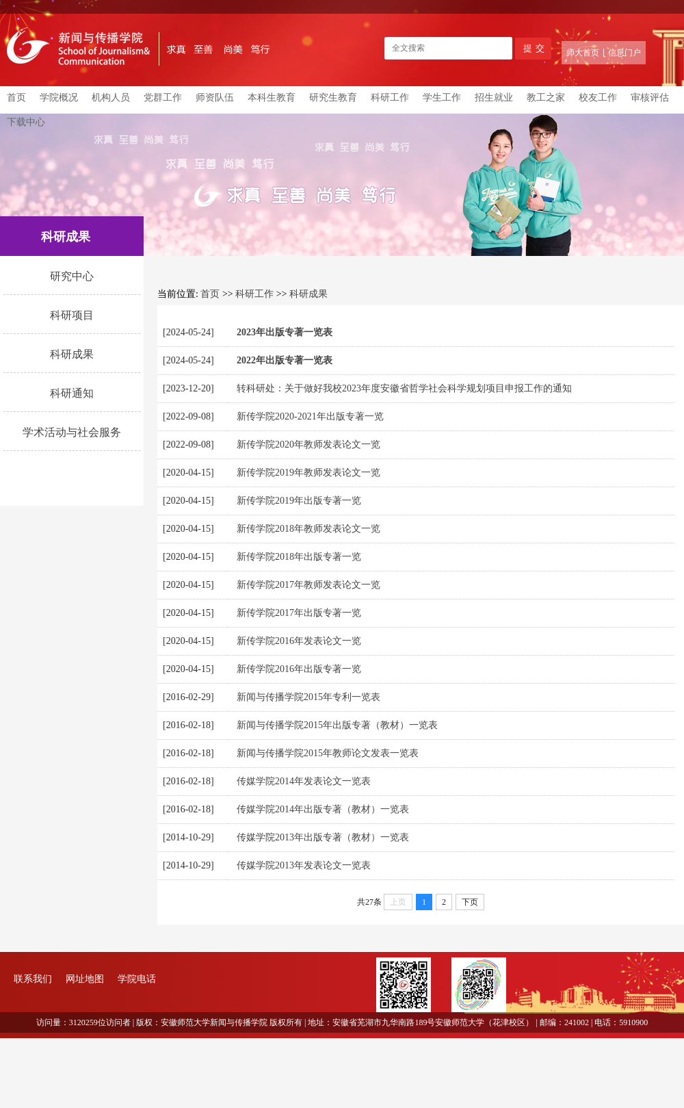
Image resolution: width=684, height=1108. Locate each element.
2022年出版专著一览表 (284, 360)
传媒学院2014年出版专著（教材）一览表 (323, 809)
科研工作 (390, 97)
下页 (470, 902)
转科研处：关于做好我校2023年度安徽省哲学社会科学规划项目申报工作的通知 (404, 388)
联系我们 (33, 979)
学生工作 (442, 97)
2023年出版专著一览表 (284, 332)
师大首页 (582, 52)
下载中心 (26, 122)
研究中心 (72, 276)
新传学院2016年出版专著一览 (299, 669)
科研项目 (72, 315)
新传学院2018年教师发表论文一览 (308, 529)
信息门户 (624, 52)
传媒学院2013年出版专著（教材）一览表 (323, 837)
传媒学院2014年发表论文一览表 (304, 781)
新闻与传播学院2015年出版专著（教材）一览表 (337, 725)
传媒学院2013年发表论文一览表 (304, 865)
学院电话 (137, 979)
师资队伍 (215, 97)
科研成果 (72, 354)
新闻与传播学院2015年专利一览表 (308, 697)
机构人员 (111, 97)
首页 (16, 97)
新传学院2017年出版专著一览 (299, 613)
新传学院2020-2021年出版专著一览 (310, 416)
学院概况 (59, 97)
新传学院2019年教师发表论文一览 (308, 472)
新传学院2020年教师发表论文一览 (308, 444)
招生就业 (494, 97)
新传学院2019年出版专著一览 (299, 500)
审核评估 (650, 97)
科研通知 (72, 393)
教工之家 (546, 97)
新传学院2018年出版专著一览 (299, 557)
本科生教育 (271, 97)
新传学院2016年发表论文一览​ (299, 641)
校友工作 (598, 97)
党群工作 (163, 97)
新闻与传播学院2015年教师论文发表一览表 (328, 753)
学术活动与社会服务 (72, 432)
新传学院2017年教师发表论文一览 (308, 585)
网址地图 (85, 979)
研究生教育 (333, 97)
